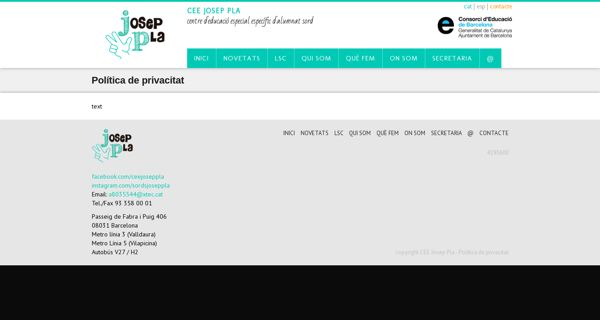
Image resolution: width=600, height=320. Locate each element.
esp (481, 6)
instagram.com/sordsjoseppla (131, 185)
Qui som (316, 58)
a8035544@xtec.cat (136, 194)
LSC (281, 58)
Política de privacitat (484, 252)
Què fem (360, 58)
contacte (501, 6)
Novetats (242, 58)
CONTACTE (494, 133)
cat (468, 6)
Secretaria (452, 58)
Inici (201, 58)
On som (404, 58)
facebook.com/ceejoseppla (128, 176)
